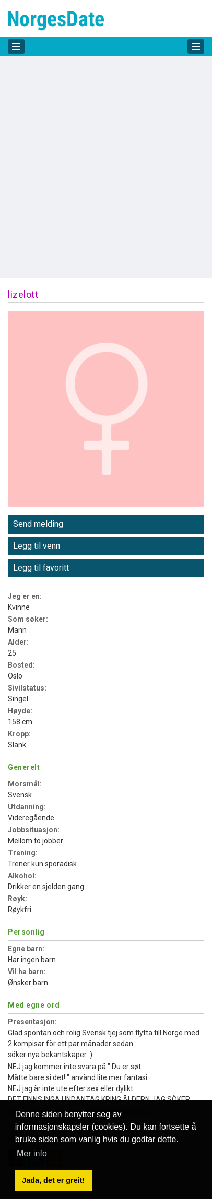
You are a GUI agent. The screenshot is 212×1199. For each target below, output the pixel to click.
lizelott (23, 294)
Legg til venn (36, 546)
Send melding (38, 524)
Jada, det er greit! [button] (53, 1180)
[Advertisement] (106, 167)
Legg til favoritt (41, 568)
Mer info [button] (32, 1153)
